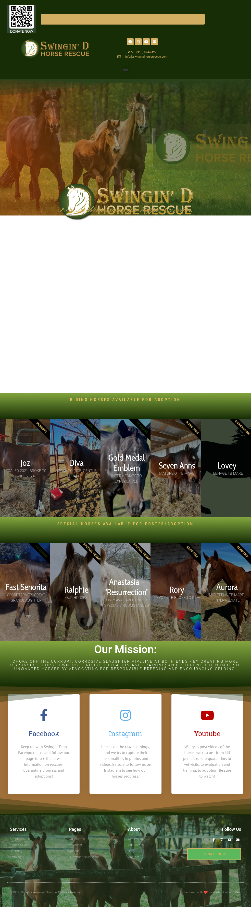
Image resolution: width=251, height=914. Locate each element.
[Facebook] (44, 715)
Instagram (125, 733)
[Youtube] (207, 715)
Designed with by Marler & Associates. (212, 891)
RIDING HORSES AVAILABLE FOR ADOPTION (125, 399)
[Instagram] (125, 715)
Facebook (43, 733)
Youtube (207, 733)
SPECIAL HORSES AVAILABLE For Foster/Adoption (125, 524)
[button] (126, 70)
